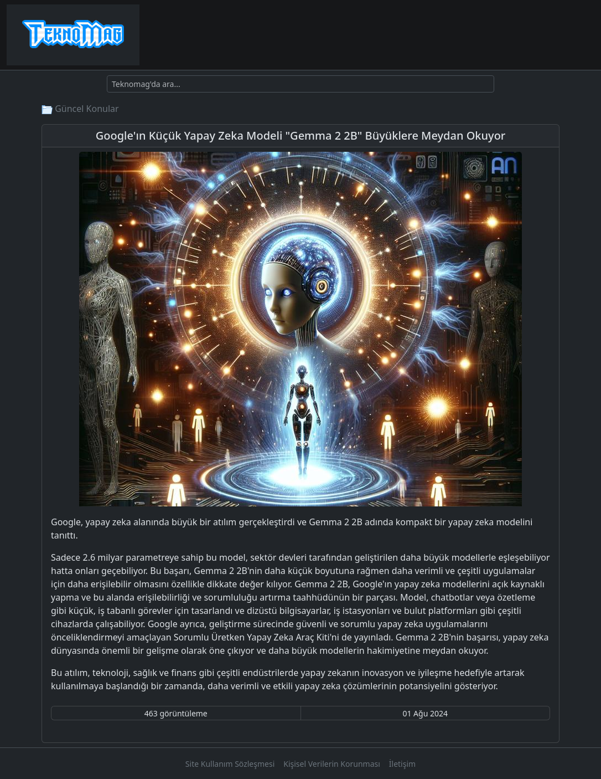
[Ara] (300, 84)
